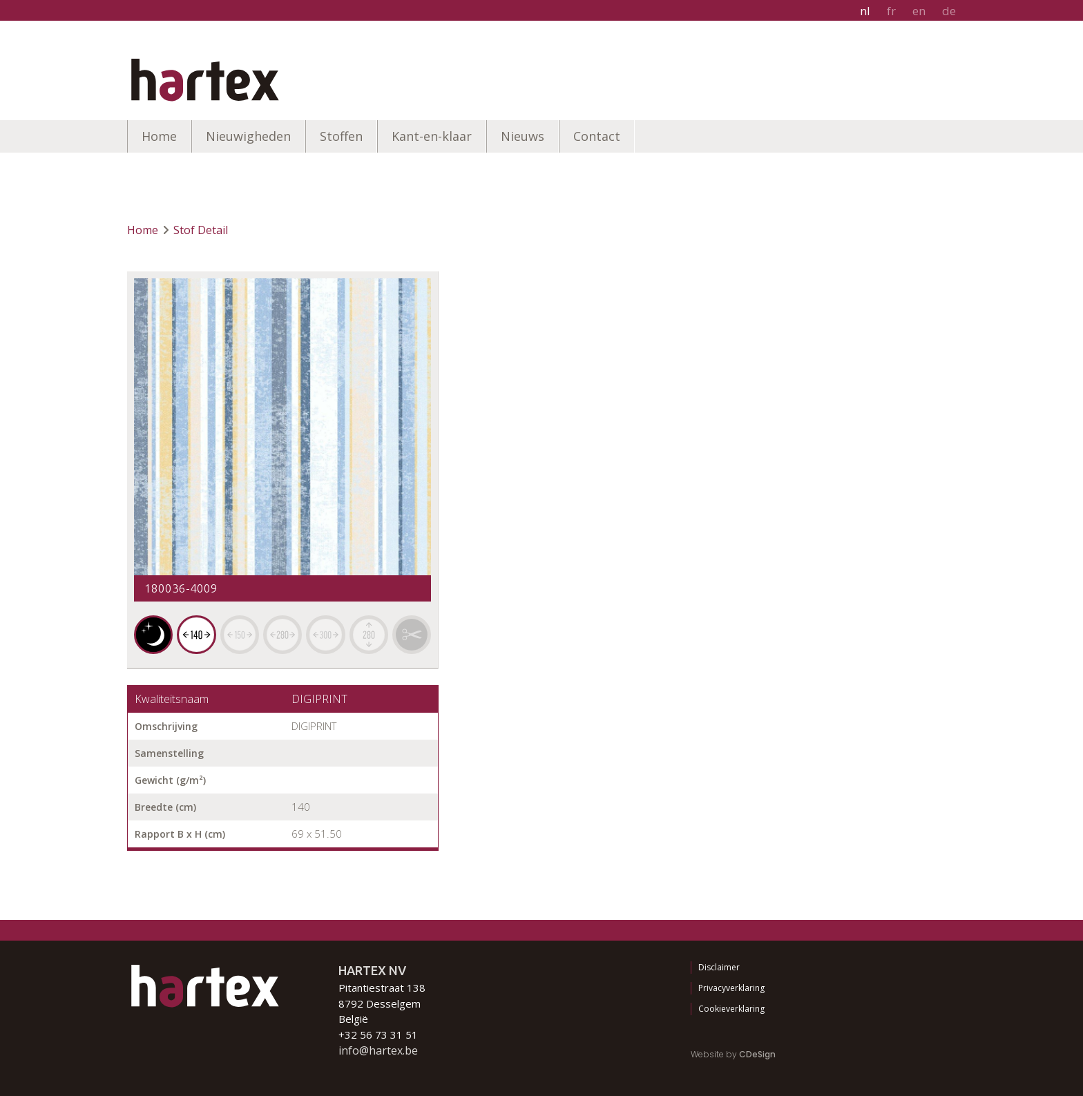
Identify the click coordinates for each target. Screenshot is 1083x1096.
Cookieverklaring (731, 1009)
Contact (596, 136)
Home (159, 136)
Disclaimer (719, 967)
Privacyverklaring (731, 988)
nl (865, 11)
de (949, 11)
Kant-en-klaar (432, 136)
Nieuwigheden (248, 136)
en (919, 11)
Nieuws (522, 136)
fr (891, 11)
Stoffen (341, 136)
